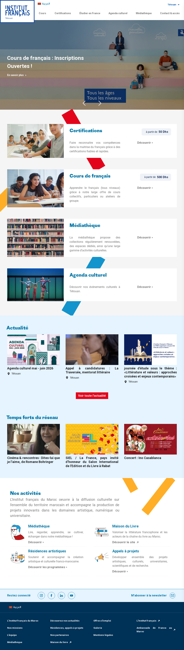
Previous (84, 103)
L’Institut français (148, 620)
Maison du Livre (125, 526)
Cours (42, 13)
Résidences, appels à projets (66, 628)
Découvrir (145, 142)
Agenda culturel (118, 13)
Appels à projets (125, 551)
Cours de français (90, 176)
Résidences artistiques (47, 551)
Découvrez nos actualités (64, 620)
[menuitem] (44, 3)
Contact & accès (170, 13)
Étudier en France (89, 13)
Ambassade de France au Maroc (156, 630)
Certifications (63, 13)
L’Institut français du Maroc (22, 620)
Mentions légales (103, 635)
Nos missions (14, 628)
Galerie (97, 628)
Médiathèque (144, 13)
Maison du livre (61, 642)
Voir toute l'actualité (92, 395)
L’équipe (12, 635)
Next (100, 103)
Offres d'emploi (102, 620)
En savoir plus (17, 75)
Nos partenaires (59, 635)
